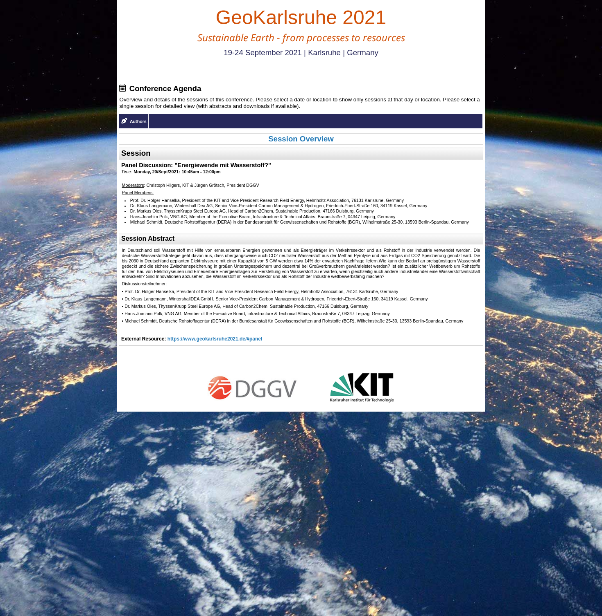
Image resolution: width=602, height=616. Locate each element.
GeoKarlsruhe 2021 (301, 17)
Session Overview (301, 138)
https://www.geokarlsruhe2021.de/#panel (215, 339)
